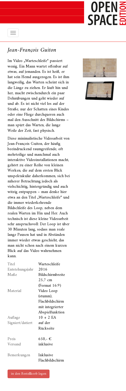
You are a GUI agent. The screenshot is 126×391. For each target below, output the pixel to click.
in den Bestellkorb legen (28, 374)
